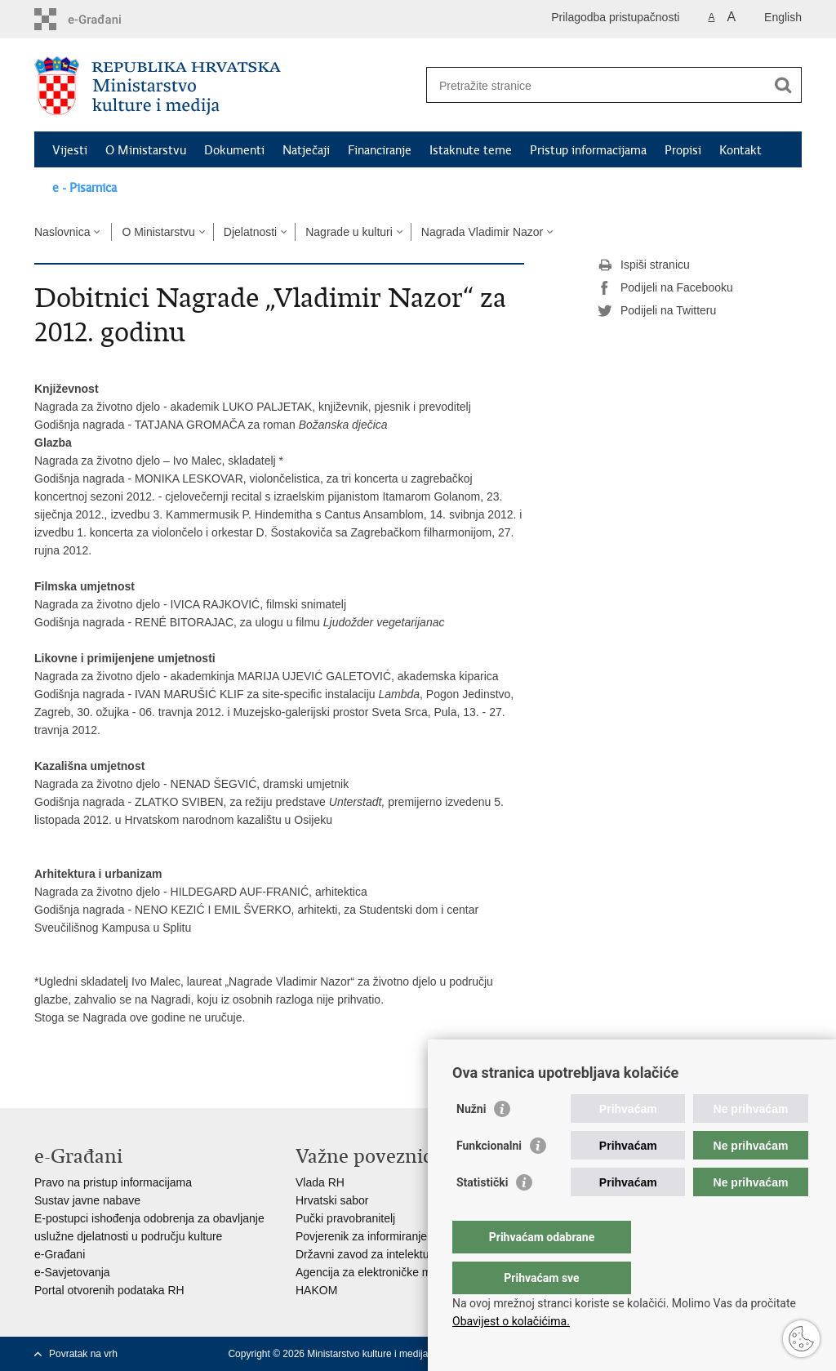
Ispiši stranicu (644, 265)
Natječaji (306, 150)
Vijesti (69, 150)
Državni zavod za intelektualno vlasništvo (400, 1254)
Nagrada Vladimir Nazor (482, 231)
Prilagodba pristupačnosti (615, 17)
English (783, 17)
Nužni (471, 1141)
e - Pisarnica (84, 187)
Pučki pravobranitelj (345, 1218)
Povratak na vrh (83, 1354)
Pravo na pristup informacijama (113, 1182)
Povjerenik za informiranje (361, 1236)
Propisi (683, 150)
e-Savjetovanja (72, 1272)
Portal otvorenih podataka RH (109, 1290)
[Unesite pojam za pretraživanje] (596, 85)
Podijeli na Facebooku (665, 288)
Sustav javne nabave (87, 1200)
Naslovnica (62, 231)
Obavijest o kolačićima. (511, 1321)
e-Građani (59, 1254)
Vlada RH (320, 1182)
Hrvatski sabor (332, 1200)
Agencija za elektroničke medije (376, 1272)
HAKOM (316, 1290)
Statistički (482, 1215)
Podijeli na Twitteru (657, 311)
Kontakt (740, 150)
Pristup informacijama (588, 150)
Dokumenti (234, 150)
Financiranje (379, 150)
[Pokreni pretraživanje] (783, 85)
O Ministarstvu (145, 150)
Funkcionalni (489, 1178)
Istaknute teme (470, 150)
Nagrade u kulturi (349, 231)
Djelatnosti (250, 231)
